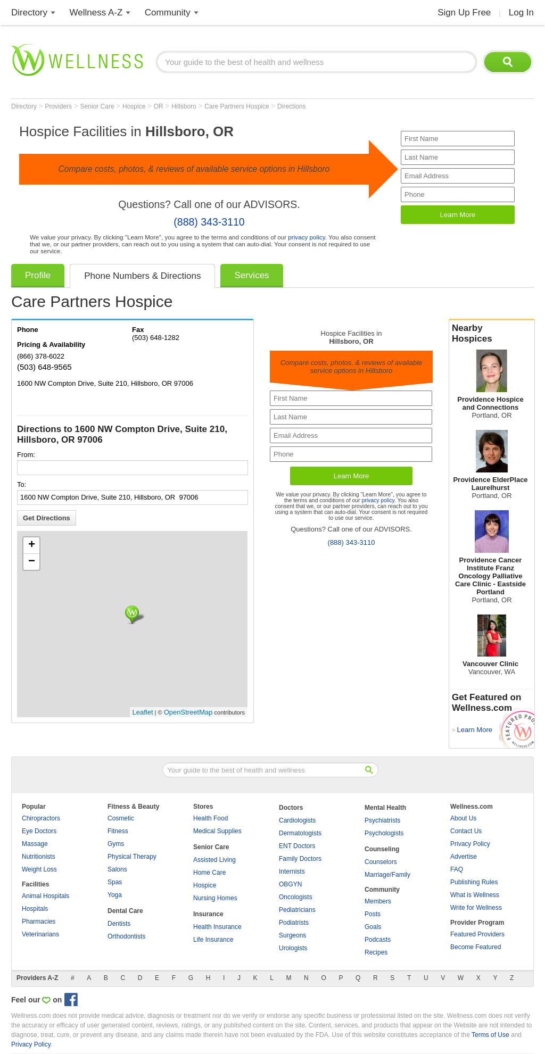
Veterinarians (40, 934)
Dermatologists (300, 833)
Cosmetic (121, 818)
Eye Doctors (39, 831)
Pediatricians (297, 910)
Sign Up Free (464, 12)
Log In (521, 12)
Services (251, 275)
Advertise (463, 856)
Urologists (293, 948)
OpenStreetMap (188, 712)
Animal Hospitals (45, 896)
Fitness (118, 831)
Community (168, 12)
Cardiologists (297, 820)
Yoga (115, 895)
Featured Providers (477, 934)
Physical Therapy (132, 856)
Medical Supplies (217, 831)
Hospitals (35, 908)
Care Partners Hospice (237, 106)
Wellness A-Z (96, 12)
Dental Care (125, 911)
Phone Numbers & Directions (142, 276)
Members (378, 901)
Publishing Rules (474, 882)
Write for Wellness (476, 907)
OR (159, 106)
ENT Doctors (297, 846)
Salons (117, 869)
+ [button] (31, 545)
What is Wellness (474, 895)
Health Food (210, 818)
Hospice (134, 106)
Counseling (382, 849)
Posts (373, 914)
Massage (35, 844)
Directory (29, 12)
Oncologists (295, 897)
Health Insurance (217, 927)
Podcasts (378, 939)
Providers (59, 106)
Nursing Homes (215, 898)
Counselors (381, 862)
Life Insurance (213, 939)
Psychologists (384, 833)
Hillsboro (184, 106)
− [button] (31, 562)
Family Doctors (300, 858)
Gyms (116, 844)
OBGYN (290, 884)
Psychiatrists (382, 820)
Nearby (492, 333)
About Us (463, 818)
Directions (291, 106)
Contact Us (466, 831)
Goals (373, 927)
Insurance (208, 914)
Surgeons (292, 935)
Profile (38, 275)
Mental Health (385, 807)
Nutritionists (38, 856)
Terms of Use (490, 1035)
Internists (292, 871)
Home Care (209, 872)
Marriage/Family (387, 874)
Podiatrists (294, 922)
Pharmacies (38, 921)
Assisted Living (214, 860)
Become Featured (475, 947)
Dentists (119, 923)
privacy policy (306, 237)
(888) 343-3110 (209, 222)
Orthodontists (126, 936)
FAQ (456, 869)
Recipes (376, 952)
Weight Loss (39, 869)
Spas (115, 882)
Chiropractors (41, 818)
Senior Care (98, 106)
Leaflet (143, 712)
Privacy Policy (470, 844)
